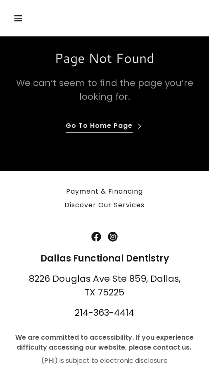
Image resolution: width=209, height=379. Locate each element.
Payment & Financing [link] (104, 191)
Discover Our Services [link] (104, 205)
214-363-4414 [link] (104, 312)
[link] (96, 236)
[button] (24, 18)
